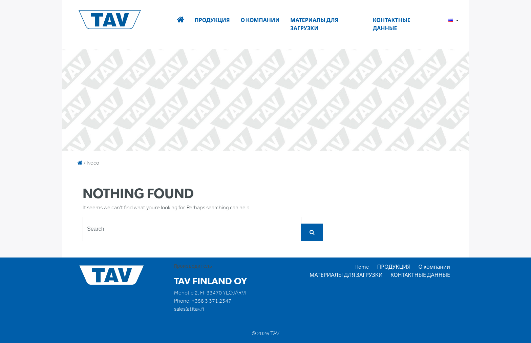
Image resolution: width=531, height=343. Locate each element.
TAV (121, 20)
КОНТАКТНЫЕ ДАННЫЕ (391, 24)
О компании (260, 20)
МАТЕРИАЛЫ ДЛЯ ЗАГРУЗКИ (314, 24)
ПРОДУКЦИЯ (212, 20)
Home (362, 267)
